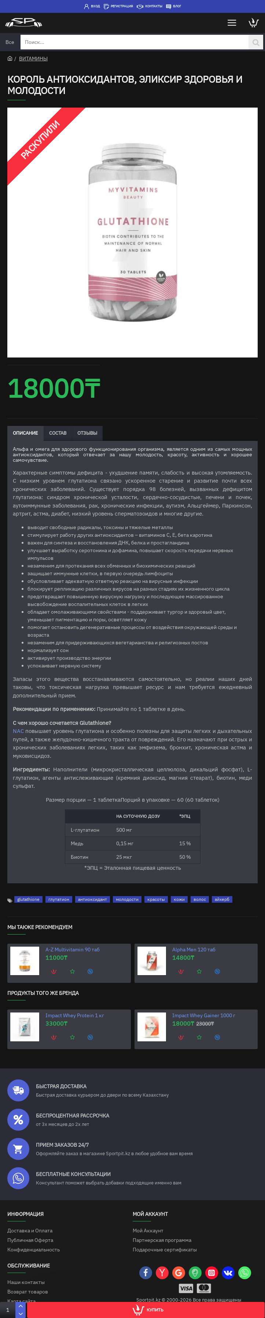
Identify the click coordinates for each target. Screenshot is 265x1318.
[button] (54, 971)
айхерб (222, 899)
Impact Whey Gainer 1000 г (203, 1015)
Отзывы (87, 433)
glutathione (28, 899)
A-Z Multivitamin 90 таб (72, 949)
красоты (156, 899)
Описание (25, 433)
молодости (127, 899)
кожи (179, 899)
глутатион (58, 899)
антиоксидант (92, 899)
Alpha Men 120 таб (194, 949)
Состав (57, 433)
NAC (18, 730)
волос (200, 899)
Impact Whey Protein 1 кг (74, 1015)
